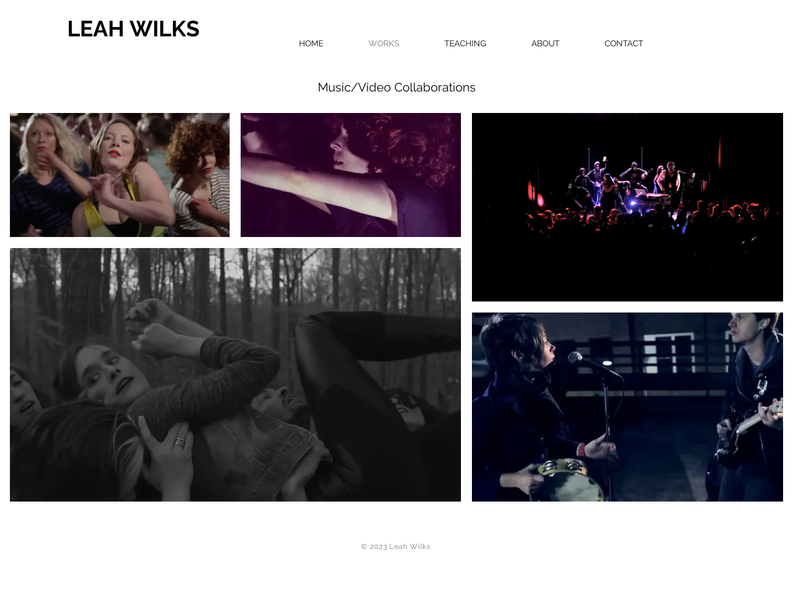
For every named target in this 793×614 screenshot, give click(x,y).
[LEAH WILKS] (163, 28)
